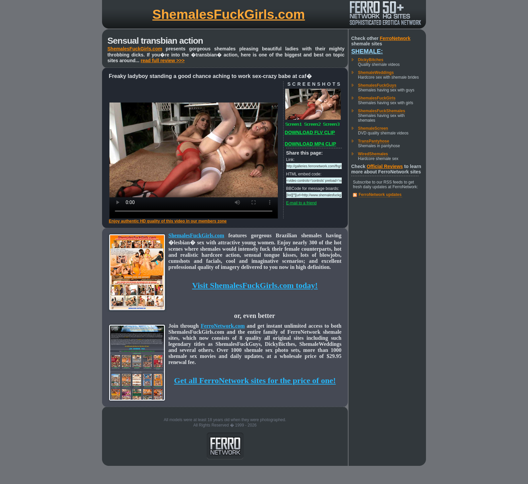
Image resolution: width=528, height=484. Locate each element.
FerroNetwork (395, 38)
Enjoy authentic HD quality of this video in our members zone (168, 221)
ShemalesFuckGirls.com (228, 14)
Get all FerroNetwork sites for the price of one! (255, 380)
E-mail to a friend (301, 203)
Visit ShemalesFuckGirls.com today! (255, 285)
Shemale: (367, 51)
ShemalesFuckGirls (376, 98)
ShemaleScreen (373, 128)
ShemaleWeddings (376, 72)
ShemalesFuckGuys (377, 85)
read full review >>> (163, 60)
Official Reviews (385, 166)
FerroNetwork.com (223, 326)
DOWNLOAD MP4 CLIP (310, 144)
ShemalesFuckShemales (381, 111)
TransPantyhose (373, 141)
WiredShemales (373, 154)
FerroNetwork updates (380, 194)
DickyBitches (370, 59)
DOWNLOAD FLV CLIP (310, 132)
